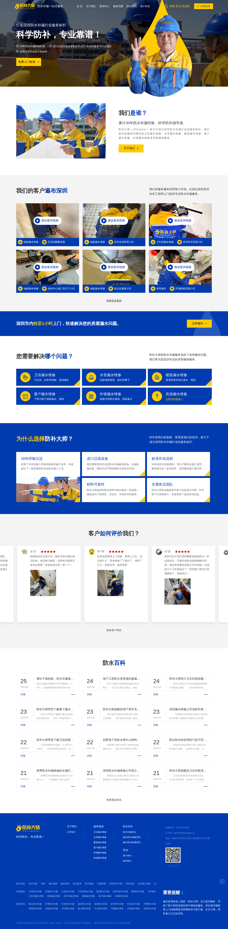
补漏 (43, 883)
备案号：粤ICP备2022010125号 (102, 923)
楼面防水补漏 (137, 891)
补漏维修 (101, 883)
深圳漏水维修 (144, 883)
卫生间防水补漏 (85, 891)
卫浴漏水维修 (100, 832)
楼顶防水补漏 (102, 891)
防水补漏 (33, 883)
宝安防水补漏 (67, 904)
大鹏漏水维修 (117, 908)
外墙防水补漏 (67, 891)
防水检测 (77, 883)
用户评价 (127, 855)
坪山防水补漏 (133, 904)
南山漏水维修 (84, 908)
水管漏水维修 (100, 837)
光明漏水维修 (133, 908)
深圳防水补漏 (115, 883)
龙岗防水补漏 (100, 904)
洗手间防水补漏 (120, 891)
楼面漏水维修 (100, 842)
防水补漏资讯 (129, 832)
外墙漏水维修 (100, 852)
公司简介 (71, 832)
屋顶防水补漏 (51, 891)
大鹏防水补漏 (149, 904)
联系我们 (127, 861)
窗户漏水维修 (100, 847)
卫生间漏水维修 (36, 896)
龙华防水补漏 (117, 904)
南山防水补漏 (35, 904)
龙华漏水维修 (67, 908)
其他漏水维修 (100, 858)
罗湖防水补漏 (51, 904)
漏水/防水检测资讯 (132, 842)
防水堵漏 (89, 883)
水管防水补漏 (35, 891)
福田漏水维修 (35, 908)
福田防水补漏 (84, 904)
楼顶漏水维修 (53, 896)
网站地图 (125, 923)
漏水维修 (53, 883)
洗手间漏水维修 (71, 896)
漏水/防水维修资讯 (132, 837)
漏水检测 (65, 883)
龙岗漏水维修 (51, 908)
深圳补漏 (130, 883)
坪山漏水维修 (100, 908)
